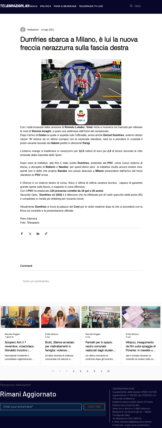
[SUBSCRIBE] (94, 407)
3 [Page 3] (80, 371)
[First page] (53, 371)
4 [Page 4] (87, 371)
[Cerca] (139, 6)
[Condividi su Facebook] (21, 233)
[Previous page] (60, 371)
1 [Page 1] (66, 371)
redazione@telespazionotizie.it (135, 421)
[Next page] (101, 371)
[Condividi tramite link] (46, 233)
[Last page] (108, 371)
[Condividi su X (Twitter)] (29, 233)
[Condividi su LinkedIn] (38, 233)
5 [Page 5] (94, 371)
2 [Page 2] (73, 371)
